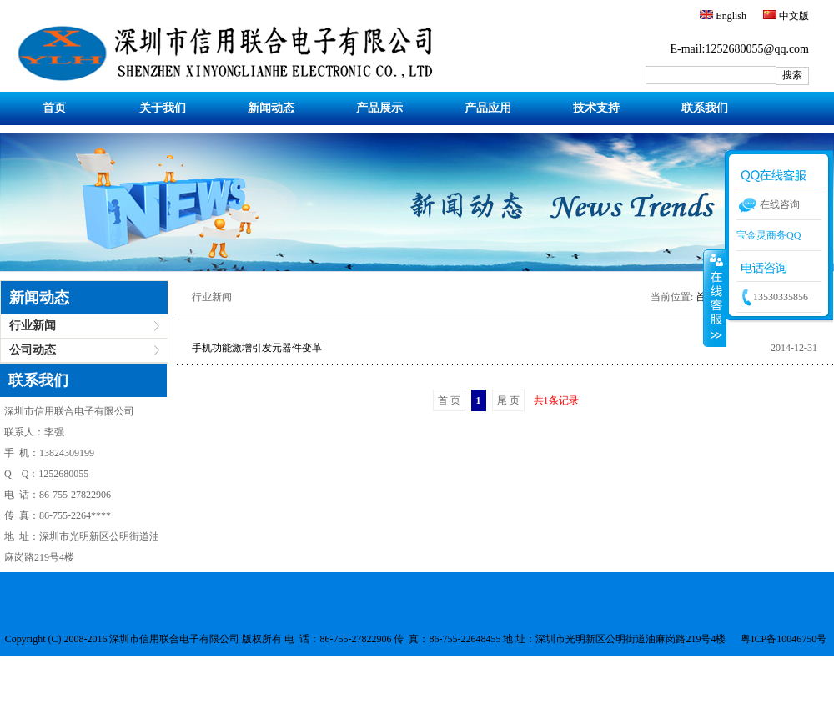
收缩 (714, 298)
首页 (54, 108)
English (729, 16)
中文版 (792, 16)
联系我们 (704, 108)
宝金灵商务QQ (768, 235)
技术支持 (596, 108)
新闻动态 (271, 108)
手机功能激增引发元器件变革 (257, 348)
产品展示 (379, 108)
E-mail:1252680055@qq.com (740, 49)
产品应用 (488, 108)
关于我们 (162, 108)
